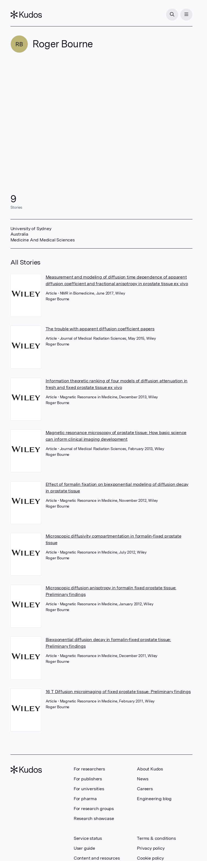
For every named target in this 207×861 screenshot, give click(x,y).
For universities (89, 788)
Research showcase (94, 818)
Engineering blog (154, 798)
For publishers (88, 778)
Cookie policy (150, 858)
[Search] (172, 15)
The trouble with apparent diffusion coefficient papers (100, 328)
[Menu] (186, 15)
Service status (88, 838)
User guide (84, 848)
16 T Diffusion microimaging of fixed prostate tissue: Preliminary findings (118, 691)
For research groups (94, 808)
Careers (145, 788)
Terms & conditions (156, 838)
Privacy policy (150, 848)
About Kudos (150, 769)
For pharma (85, 798)
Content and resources (97, 858)
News (142, 778)
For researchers (89, 769)
